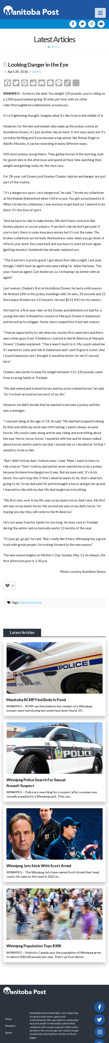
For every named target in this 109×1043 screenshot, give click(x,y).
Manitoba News (30, 602)
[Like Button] (7, 585)
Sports (36, 71)
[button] (100, 13)
